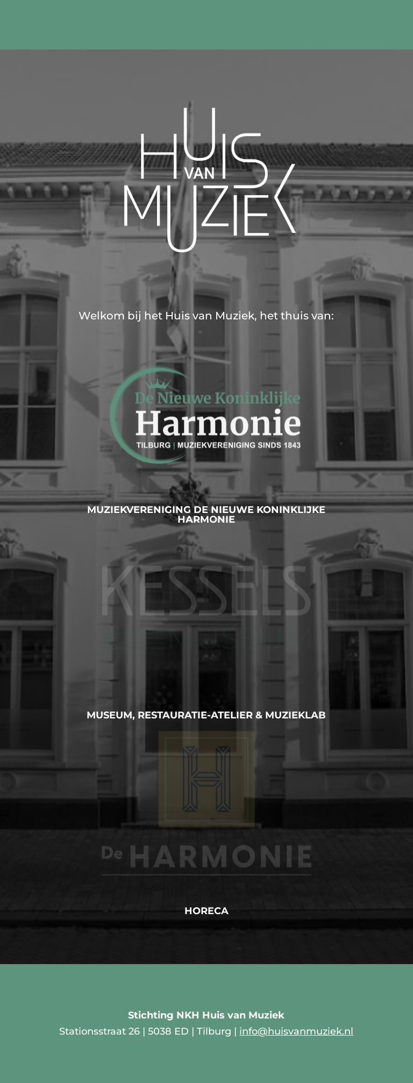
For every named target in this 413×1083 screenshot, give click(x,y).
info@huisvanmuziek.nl (296, 1031)
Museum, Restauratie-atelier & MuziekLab (206, 715)
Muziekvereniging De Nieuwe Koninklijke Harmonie (206, 514)
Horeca (206, 911)
